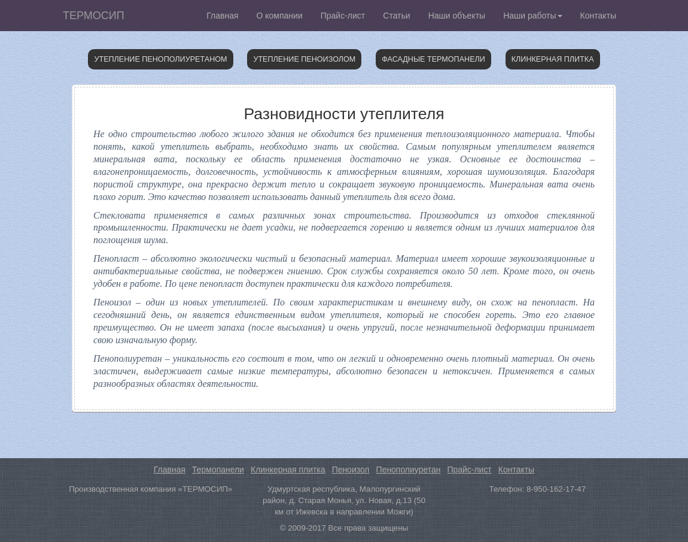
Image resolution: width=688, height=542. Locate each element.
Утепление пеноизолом (304, 59)
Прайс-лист (343, 15)
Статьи (396, 15)
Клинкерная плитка (553, 59)
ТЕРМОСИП (93, 16)
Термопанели (218, 469)
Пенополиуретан (408, 469)
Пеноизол (351, 469)
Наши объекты (456, 15)
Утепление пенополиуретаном (160, 59)
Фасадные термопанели (433, 59)
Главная (222, 15)
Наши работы (532, 15)
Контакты (598, 15)
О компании (280, 15)
